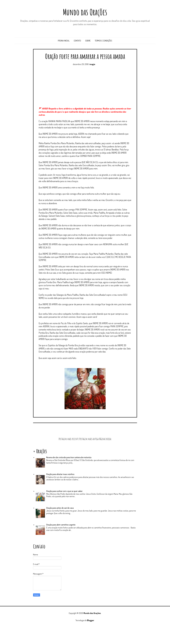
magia (92, 64)
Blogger (90, 620)
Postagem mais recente (69, 439)
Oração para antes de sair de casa (60, 508)
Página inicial (64, 40)
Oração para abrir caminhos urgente (60, 524)
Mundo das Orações (85, 12)
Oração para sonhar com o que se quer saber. (64, 491)
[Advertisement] (85, 88)
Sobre (88, 40)
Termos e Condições (103, 40)
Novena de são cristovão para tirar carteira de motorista (68, 457)
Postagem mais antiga (89, 439)
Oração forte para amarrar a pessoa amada (85, 56)
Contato (77, 40)
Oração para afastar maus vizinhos (60, 474)
